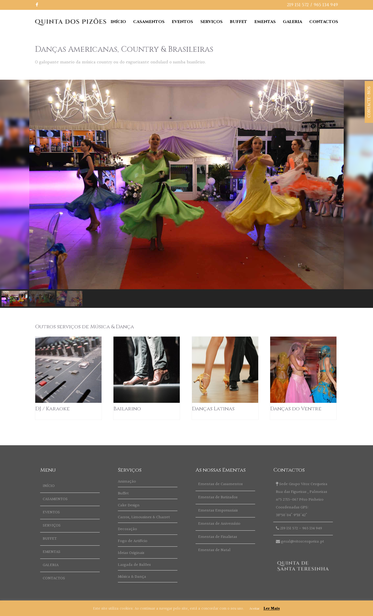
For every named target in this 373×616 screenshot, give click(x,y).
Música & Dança (132, 577)
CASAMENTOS (148, 22)
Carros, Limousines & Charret (144, 517)
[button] (14, 298)
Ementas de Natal (214, 550)
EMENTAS (265, 22)
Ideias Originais (131, 553)
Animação (127, 481)
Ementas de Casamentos (220, 484)
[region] (186, 194)
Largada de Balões (134, 565)
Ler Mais (271, 609)
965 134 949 (326, 5)
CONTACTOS (323, 22)
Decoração (127, 529)
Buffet (123, 493)
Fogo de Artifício (132, 541)
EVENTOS (182, 22)
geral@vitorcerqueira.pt (302, 541)
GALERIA (292, 22)
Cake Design (129, 505)
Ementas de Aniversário (219, 524)
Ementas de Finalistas (217, 537)
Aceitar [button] (254, 608)
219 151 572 (298, 5)
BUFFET (238, 22)
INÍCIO (118, 22)
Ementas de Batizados (218, 497)
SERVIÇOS (211, 22)
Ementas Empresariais (218, 510)
